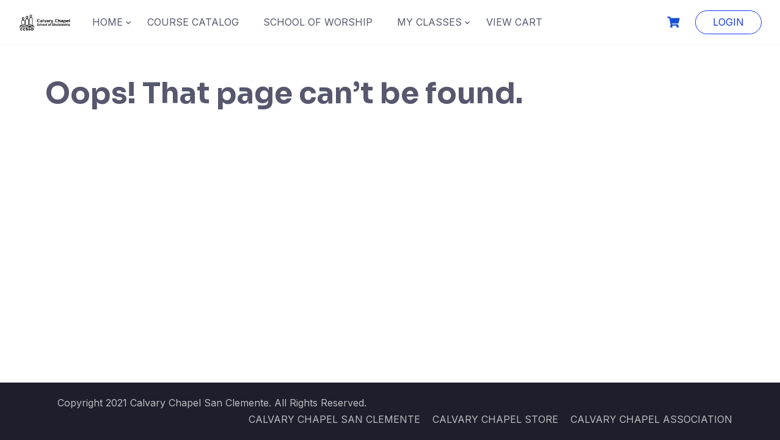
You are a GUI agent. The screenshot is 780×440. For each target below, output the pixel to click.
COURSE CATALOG (193, 22)
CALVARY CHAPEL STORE (495, 419)
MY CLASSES (429, 22)
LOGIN (728, 22)
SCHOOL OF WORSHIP (318, 22)
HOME (107, 22)
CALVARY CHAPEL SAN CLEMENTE (334, 419)
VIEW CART (514, 22)
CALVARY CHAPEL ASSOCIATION (651, 419)
